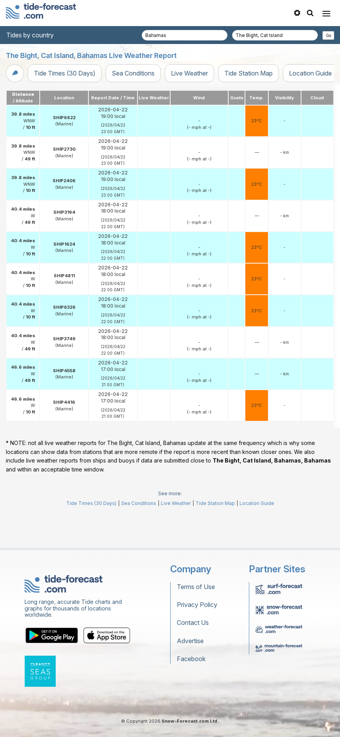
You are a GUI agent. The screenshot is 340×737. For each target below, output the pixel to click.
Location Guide (310, 73)
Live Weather (189, 73)
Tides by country (30, 35)
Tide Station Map (248, 73)
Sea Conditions (133, 73)
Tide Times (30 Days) (64, 73)
